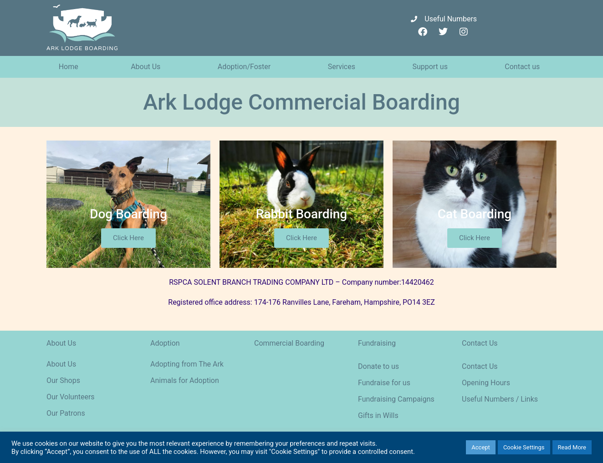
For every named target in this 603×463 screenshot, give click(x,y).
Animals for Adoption (184, 380)
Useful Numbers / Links (500, 399)
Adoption (165, 343)
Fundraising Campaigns (396, 399)
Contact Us (480, 343)
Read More (572, 447)
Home (68, 66)
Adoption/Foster (246, 66)
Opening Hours (486, 382)
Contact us (524, 66)
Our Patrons (65, 413)
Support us (432, 66)
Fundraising (377, 343)
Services (344, 66)
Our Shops (63, 380)
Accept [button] (480, 447)
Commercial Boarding (289, 343)
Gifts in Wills (378, 415)
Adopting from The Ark (187, 364)
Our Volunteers (70, 397)
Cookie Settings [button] (524, 447)
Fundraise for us (384, 382)
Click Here (128, 238)
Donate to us (378, 366)
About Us (148, 66)
